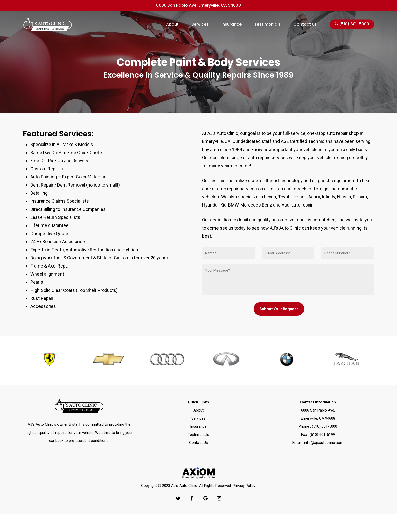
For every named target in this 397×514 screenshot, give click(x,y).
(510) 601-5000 (352, 24)
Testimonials (267, 24)
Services (200, 24)
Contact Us (305, 24)
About (172, 24)
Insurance (231, 24)
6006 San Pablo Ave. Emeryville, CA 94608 (198, 5)
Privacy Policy (244, 485)
